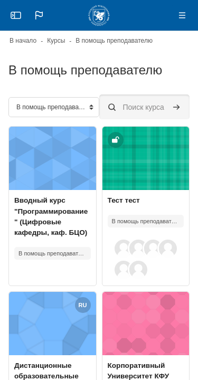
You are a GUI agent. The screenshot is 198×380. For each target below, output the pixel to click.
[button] (39, 15)
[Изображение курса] (52, 158)
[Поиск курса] (144, 106)
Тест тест (124, 200)
